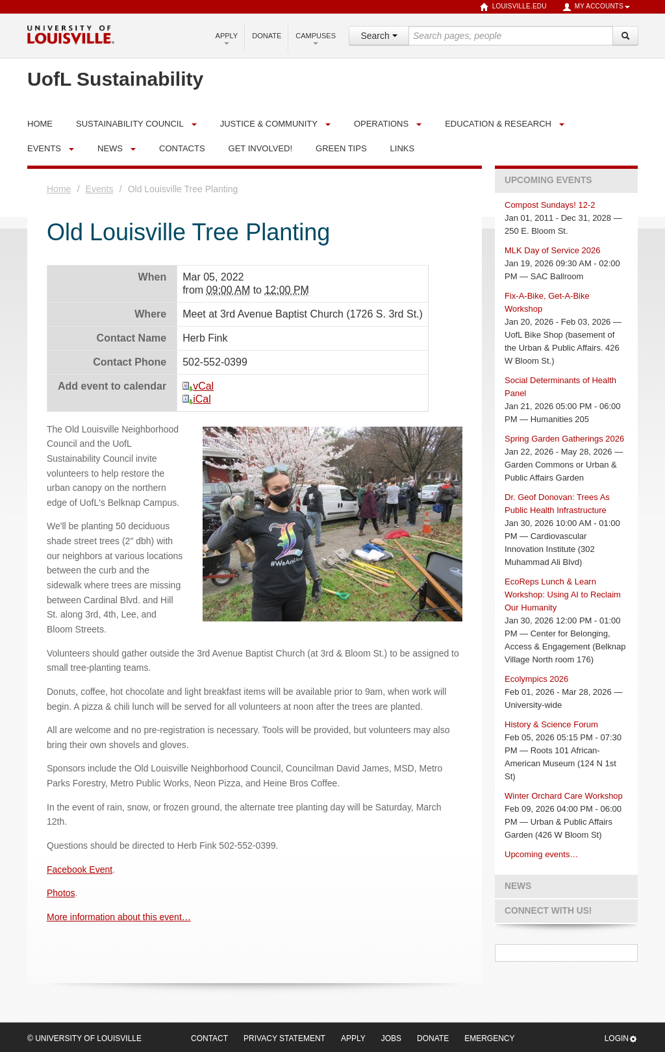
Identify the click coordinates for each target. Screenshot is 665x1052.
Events (44, 148)
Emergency (489, 1038)
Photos (61, 893)
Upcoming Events (548, 180)
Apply (227, 38)
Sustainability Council (130, 124)
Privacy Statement (284, 1038)
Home (59, 189)
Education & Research (498, 124)
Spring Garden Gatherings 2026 (564, 439)
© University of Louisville (84, 1038)
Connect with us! (548, 911)
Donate (266, 36)
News (110, 148)
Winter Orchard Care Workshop (564, 796)
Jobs (391, 1038)
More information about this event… (119, 917)
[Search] (625, 35)
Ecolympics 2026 (536, 679)
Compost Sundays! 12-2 (550, 205)
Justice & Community (269, 124)
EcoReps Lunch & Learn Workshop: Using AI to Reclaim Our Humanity (563, 594)
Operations (381, 124)
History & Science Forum (551, 724)
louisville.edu (513, 7)
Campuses (315, 38)
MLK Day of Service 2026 (552, 250)
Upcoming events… (541, 854)
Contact (209, 1038)
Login (621, 1039)
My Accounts (596, 7)
